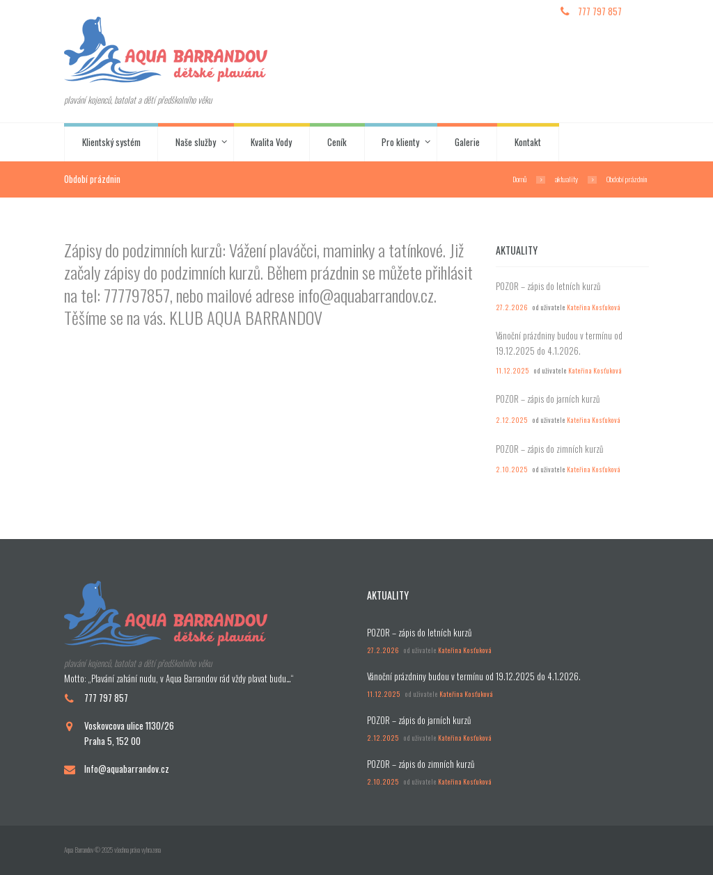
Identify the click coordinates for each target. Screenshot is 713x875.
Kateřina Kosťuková (593, 307)
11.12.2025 (512, 371)
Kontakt (528, 142)
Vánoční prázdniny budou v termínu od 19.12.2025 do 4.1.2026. (559, 343)
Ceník (337, 142)
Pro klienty (400, 142)
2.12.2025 (512, 420)
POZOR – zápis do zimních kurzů (549, 449)
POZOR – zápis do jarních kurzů (548, 399)
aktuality (566, 178)
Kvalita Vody (271, 142)
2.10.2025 (512, 469)
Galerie (467, 142)
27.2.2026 (512, 307)
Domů (519, 178)
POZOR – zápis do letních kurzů (548, 286)
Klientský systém (111, 142)
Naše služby (195, 142)
